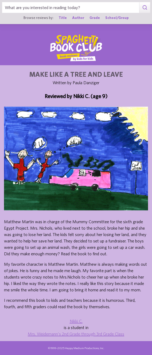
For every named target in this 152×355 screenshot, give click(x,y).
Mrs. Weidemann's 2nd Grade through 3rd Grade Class (76, 333)
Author (78, 18)
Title (63, 18)
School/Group (117, 18)
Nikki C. (76, 321)
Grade (94, 18)
